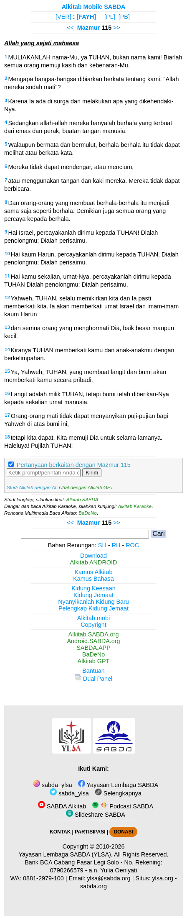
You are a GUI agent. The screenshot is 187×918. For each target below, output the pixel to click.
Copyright (93, 624)
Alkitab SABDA (82, 499)
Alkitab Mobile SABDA (94, 6)
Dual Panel (93, 678)
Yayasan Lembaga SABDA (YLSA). (66, 854)
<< (70, 27)
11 (7, 275)
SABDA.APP (93, 647)
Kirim (92, 472)
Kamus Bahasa (93, 578)
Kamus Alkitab (93, 572)
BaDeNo (87, 512)
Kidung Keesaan (93, 588)
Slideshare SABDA (95, 814)
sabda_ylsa (52, 785)
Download (93, 555)
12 (7, 297)
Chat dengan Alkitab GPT (86, 487)
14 (7, 349)
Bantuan (93, 670)
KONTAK (60, 832)
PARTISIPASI (90, 832)
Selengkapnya (118, 793)
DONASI (123, 832)
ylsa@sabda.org (108, 878)
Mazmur (88, 27)
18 (7, 436)
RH (116, 545)
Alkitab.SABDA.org (93, 634)
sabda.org (93, 886)
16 (7, 393)
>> (116, 27)
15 (7, 371)
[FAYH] (86, 16)
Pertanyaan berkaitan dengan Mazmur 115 (74, 465)
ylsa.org (162, 878)
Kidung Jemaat (93, 595)
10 (7, 253)
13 (7, 327)
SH (102, 545)
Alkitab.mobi (93, 618)
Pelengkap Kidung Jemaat (93, 608)
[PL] (109, 16)
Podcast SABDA (122, 806)
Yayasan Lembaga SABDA (118, 785)
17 (7, 415)
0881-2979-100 (43, 878)
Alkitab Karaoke (135, 506)
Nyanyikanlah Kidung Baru (93, 601)
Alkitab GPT (94, 661)
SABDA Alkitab (62, 806)
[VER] (63, 16)
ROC (132, 545)
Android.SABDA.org (93, 641)
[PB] (124, 16)
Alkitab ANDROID (93, 562)
